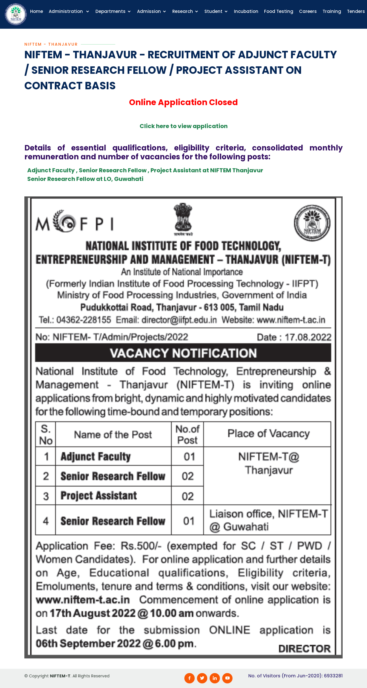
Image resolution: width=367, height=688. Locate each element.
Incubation (246, 11)
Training (332, 11)
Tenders (356, 11)
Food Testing (278, 11)
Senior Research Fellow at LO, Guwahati (85, 180)
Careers (308, 11)
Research (182, 11)
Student (213, 11)
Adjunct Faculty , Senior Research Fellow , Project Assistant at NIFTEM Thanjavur (145, 171)
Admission (149, 11)
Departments (110, 11)
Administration (66, 11)
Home (36, 11)
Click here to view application (184, 127)
